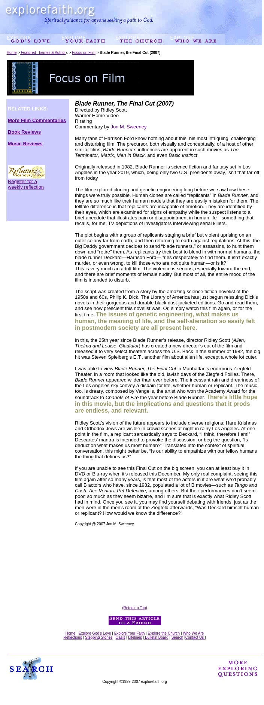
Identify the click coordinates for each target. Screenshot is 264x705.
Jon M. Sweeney (128, 127)
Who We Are (193, 633)
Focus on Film (83, 53)
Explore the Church (164, 633)
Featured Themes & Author (43, 53)
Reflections (72, 637)
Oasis (120, 637)
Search (177, 637)
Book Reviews (24, 132)
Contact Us (195, 637)
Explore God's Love (95, 633)
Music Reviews (25, 143)
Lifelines (135, 637)
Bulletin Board (156, 637)
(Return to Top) (134, 608)
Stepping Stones (98, 637)
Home (12, 53)
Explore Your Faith (129, 633)
